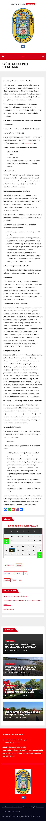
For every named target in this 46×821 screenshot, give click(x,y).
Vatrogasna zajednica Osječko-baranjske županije (23, 601)
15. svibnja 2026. (13, 695)
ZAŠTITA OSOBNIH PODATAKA (10, 811)
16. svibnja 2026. (13, 650)
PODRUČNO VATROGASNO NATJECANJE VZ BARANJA (20, 645)
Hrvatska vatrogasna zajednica (15, 596)
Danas (19, 565)
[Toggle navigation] (23, 56)
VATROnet (7, 605)
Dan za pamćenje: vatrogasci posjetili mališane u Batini (21, 690)
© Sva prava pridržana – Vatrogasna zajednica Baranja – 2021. (20, 816)
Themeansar (40, 807)
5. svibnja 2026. (13, 717)
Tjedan (14, 580)
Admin (24, 650)
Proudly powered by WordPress (12, 807)
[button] (43, 56)
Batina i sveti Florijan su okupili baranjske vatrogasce (22, 713)
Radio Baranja (9, 609)
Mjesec (7, 580)
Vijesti (7, 708)
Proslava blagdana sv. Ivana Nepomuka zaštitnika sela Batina (21, 669)
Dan (20, 580)
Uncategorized (10, 641)
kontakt (28, 143)
